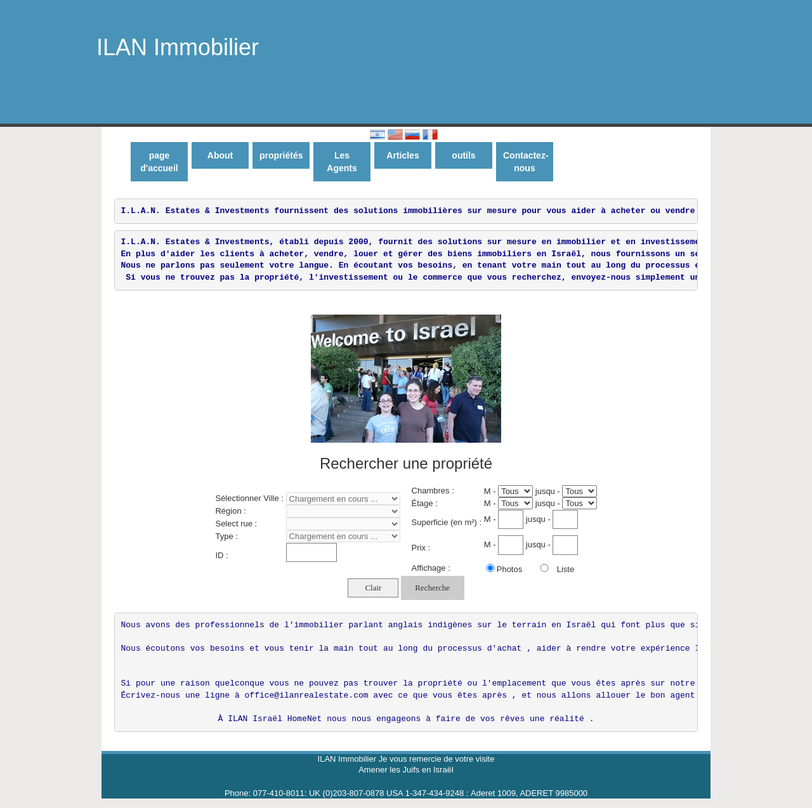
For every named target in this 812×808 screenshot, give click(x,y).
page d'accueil (159, 161)
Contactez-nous (526, 161)
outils (463, 155)
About (220, 155)
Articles (402, 155)
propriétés (281, 155)
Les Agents (342, 161)
